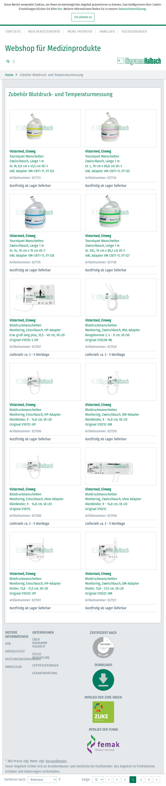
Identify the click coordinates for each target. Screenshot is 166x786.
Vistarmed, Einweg (22, 151)
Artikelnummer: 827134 (101, 178)
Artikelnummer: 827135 (25, 262)
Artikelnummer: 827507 (25, 347)
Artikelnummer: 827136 (101, 262)
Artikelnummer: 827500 (25, 431)
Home (9, 75)
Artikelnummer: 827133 (25, 178)
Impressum (13, 667)
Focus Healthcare (41, 656)
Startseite (13, 31)
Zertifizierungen (45, 665)
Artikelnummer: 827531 (100, 600)
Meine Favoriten (79, 31)
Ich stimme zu (83, 17)
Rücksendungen (134, 31)
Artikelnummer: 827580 (25, 516)
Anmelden (107, 31)
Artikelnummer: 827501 (25, 600)
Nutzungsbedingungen (23, 659)
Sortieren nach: (15, 779)
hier (59, 9)
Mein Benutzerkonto (44, 31)
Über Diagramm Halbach (39, 642)
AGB (8, 643)
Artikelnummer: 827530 (101, 431)
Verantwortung (44, 673)
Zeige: (86, 779)
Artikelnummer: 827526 (101, 347)
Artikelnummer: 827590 (101, 516)
